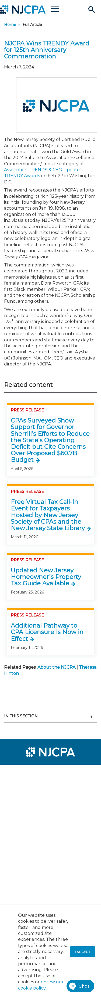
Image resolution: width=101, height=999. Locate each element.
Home (10, 24)
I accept (82, 952)
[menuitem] (24, 772)
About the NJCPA (56, 667)
